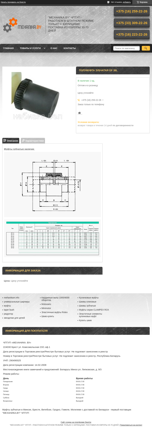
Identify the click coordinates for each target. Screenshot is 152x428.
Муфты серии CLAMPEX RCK (94, 310)
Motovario (46, 304)
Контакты (70, 48)
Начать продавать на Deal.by (13, 2)
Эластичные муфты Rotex (55, 312)
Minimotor (46, 308)
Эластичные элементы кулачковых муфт (90, 315)
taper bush (9, 310)
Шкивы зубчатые (87, 305)
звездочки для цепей (14, 318)
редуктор (8, 314)
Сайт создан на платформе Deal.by (76, 422)
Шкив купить (48, 316)
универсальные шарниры (16, 301)
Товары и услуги (30, 48)
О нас (53, 48)
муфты (7, 305)
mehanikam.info (11, 297)
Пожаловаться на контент (131, 425)
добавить (127, 2)
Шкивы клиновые (87, 301)
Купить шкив (85, 320)
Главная (8, 48)
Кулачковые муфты (88, 297)
